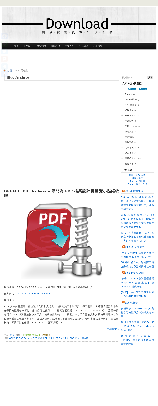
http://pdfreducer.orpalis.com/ (34, 293)
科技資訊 (131, 142)
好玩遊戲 (83, 46)
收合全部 (143, 89)
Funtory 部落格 (135, 246)
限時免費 (131, 153)
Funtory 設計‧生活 (137, 184)
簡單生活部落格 (134, 191)
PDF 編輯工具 (62, 338)
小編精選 (97, 46)
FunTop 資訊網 (134, 272)
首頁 (16, 46)
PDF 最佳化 (21, 70)
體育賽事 (131, 163)
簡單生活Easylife (137, 175)
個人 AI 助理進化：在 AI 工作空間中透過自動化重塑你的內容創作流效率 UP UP (137, 236)
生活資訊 (131, 136)
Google (131, 94)
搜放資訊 (28, 46)
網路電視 (132, 147)
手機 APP (69, 46)
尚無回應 (46, 335)
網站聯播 (41, 46)
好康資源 (131, 110)
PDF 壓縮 (37, 338)
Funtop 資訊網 (137, 181)
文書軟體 (84, 338)
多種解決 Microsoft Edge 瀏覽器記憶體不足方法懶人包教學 (137, 312)
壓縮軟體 (27, 335)
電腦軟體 (55, 46)
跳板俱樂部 (137, 178)
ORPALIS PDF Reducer (20, 338)
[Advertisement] (79, 60)
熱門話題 (131, 131)
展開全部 (132, 89)
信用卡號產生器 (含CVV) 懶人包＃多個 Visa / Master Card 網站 (137, 326)
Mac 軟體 (132, 104)
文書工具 (36, 335)
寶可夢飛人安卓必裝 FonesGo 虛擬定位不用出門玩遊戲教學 (137, 339)
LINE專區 (132, 99)
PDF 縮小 (74, 338)
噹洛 (12, 335)
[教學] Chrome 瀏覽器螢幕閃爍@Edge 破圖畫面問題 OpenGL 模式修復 (137, 282)
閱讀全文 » (113, 329)
